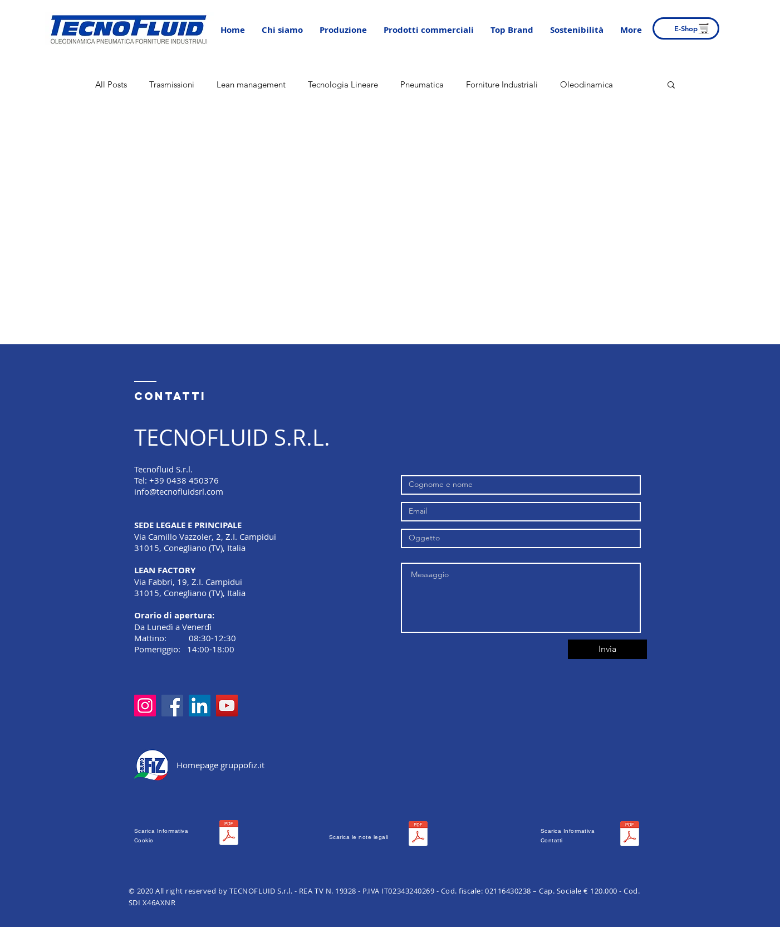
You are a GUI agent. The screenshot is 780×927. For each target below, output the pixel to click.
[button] (343, 30)
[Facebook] (172, 705)
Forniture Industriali (502, 84)
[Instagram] (145, 705)
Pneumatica (422, 84)
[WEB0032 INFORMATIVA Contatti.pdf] (629, 835)
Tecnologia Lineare (343, 84)
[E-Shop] (686, 28)
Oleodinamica (586, 84)
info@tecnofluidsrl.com (178, 491)
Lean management (251, 84)
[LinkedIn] (199, 705)
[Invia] (607, 649)
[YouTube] (227, 705)
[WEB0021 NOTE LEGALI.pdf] (418, 835)
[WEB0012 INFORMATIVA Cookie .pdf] (229, 834)
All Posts (111, 84)
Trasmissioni (171, 84)
